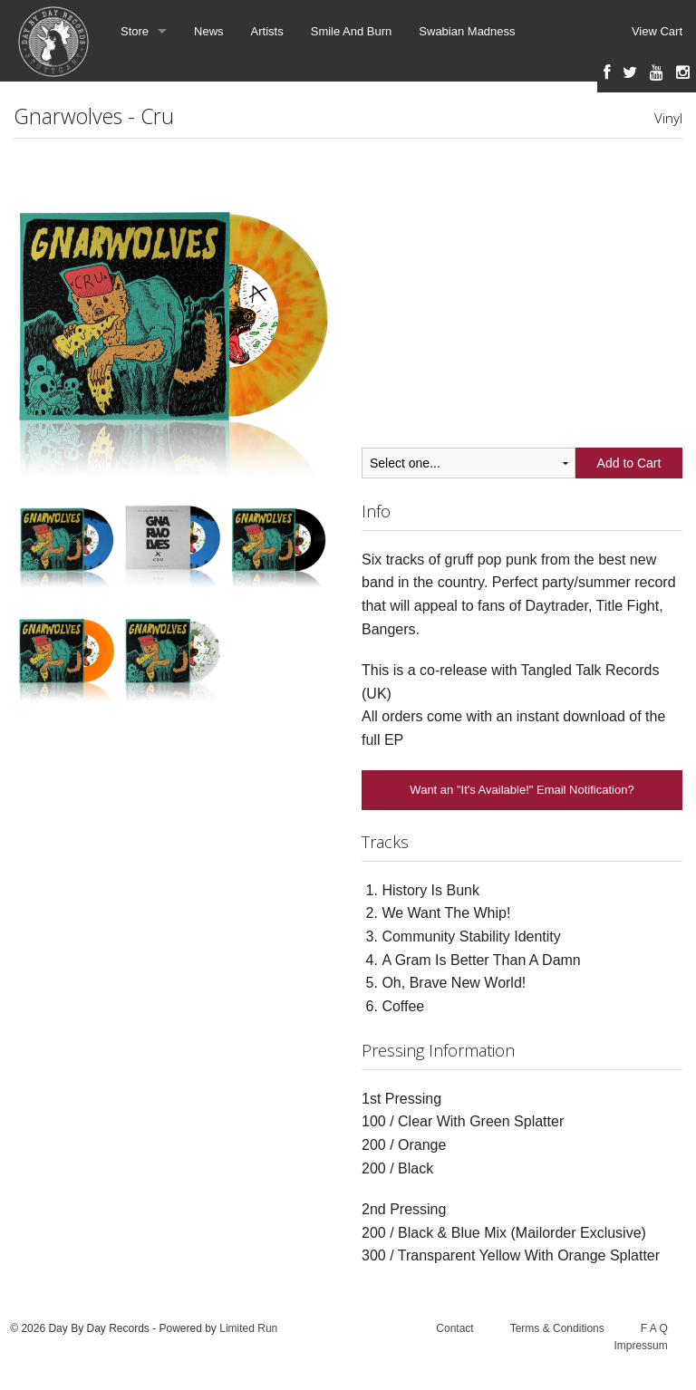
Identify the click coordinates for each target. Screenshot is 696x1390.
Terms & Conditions (557, 1328)
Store (135, 31)
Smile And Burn (351, 31)
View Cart (657, 31)
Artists (267, 31)
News (209, 31)
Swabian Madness (467, 31)
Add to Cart (629, 463)
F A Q (654, 1328)
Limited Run (248, 1328)
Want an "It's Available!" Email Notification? (521, 789)
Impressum (640, 1345)
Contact (454, 1328)
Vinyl (668, 118)
